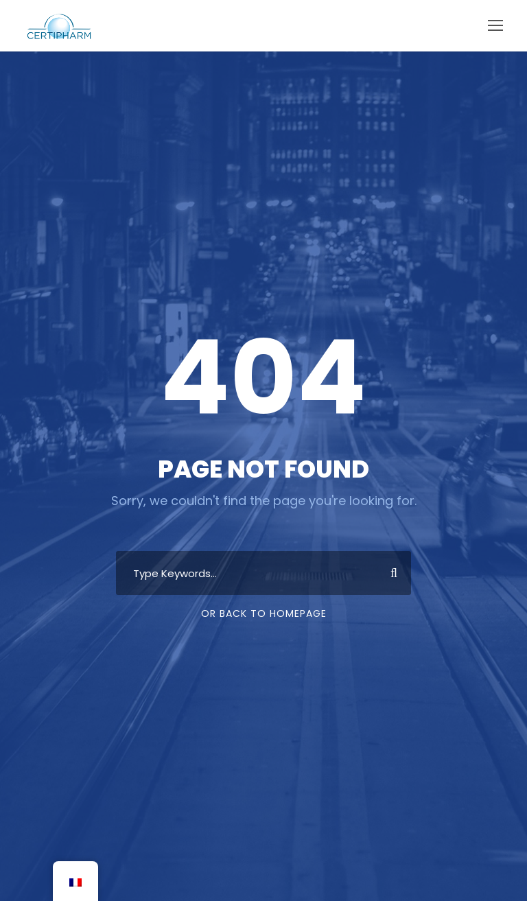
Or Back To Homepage (264, 613)
